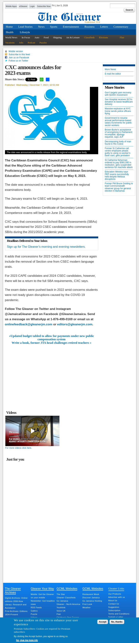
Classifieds (89, 37)
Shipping (57, 37)
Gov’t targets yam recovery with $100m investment (118, 93)
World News (11, 37)
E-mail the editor (113, 74)
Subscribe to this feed (19, 54)
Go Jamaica (62, 601)
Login (32, 6)
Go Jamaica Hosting (92, 601)
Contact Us (113, 604)
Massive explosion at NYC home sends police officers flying (118, 111)
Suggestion (113, 607)
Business (90, 26)
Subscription (114, 610)
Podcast (31, 42)
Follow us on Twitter (18, 60)
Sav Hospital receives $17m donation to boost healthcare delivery (119, 101)
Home (9, 26)
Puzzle (34, 614)
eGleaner (23, 6)
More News (110, 69)
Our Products (114, 594)
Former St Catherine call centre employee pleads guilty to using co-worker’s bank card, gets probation (117, 152)
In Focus (26, 37)
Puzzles (43, 42)
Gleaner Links (116, 588)
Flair (122, 37)
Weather (87, 607)
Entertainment (71, 26)
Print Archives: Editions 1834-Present (16, 613)
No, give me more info (27, 640)
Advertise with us (116, 597)
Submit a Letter (115, 617)
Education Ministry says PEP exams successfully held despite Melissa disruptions (117, 175)
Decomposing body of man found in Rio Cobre (118, 142)
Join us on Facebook (19, 57)
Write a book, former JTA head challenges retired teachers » (51, 343)
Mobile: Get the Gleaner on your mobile (42, 596)
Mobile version (16, 51)
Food (46, 37)
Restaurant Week (91, 594)
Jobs (21, 42)
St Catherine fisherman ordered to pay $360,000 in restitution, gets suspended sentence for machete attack (119, 164)
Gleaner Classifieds (66, 597)
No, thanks (116, 622)
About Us (112, 600)
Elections (103, 37)
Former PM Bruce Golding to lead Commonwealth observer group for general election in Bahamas (119, 187)
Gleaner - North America (68, 604)
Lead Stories (25, 26)
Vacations (10, 42)
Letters (104, 26)
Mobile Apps (11, 6)
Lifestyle (25, 32)
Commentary (121, 26)
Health (9, 32)
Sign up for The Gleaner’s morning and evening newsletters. (46, 246)
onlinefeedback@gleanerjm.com (28, 324)
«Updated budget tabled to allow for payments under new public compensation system (51, 337)
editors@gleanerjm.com (74, 324)
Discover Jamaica (91, 597)
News (41, 26)
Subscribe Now (44, 6)
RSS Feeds (36, 607)
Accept (102, 622)
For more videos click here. (18, 448)
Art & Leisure (73, 37)
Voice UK (61, 611)
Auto (37, 37)
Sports (53, 26)
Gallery (34, 611)
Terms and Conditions (118, 614)
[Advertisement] (51, 372)
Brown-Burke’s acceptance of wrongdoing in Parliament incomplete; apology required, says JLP (118, 133)
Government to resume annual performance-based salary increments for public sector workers (118, 122)
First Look (87, 604)
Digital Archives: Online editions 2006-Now (16, 599)
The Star (61, 594)
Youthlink (61, 607)
